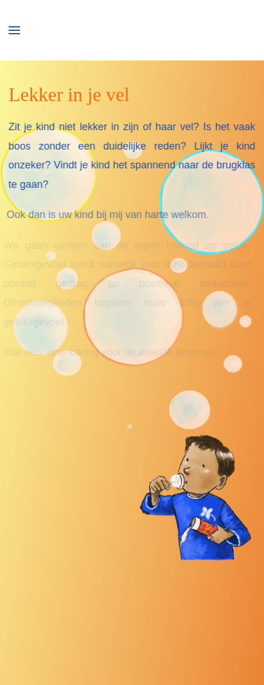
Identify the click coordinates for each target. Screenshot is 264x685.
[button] (14, 30)
